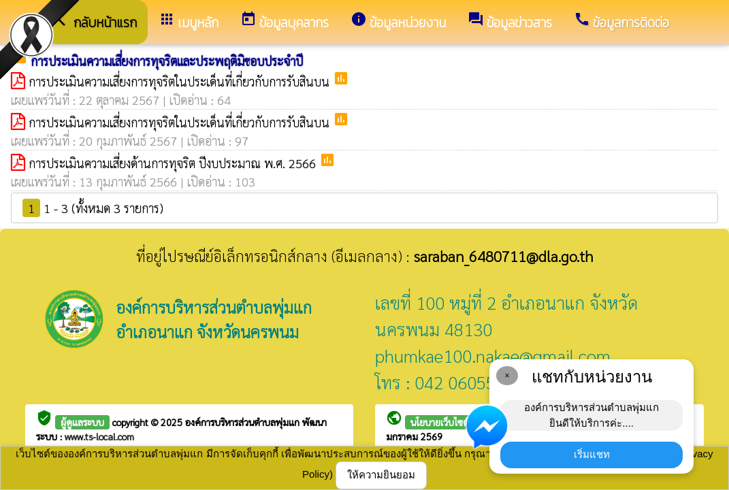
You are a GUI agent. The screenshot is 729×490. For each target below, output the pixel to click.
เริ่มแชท (592, 454)
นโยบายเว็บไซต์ (439, 422)
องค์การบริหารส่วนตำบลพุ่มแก (243, 422)
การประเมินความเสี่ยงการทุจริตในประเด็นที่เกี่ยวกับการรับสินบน (181, 81)
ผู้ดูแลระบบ (82, 422)
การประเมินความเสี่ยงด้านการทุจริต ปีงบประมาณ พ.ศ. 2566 (174, 163)
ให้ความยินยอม (381, 474)
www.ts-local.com (99, 436)
